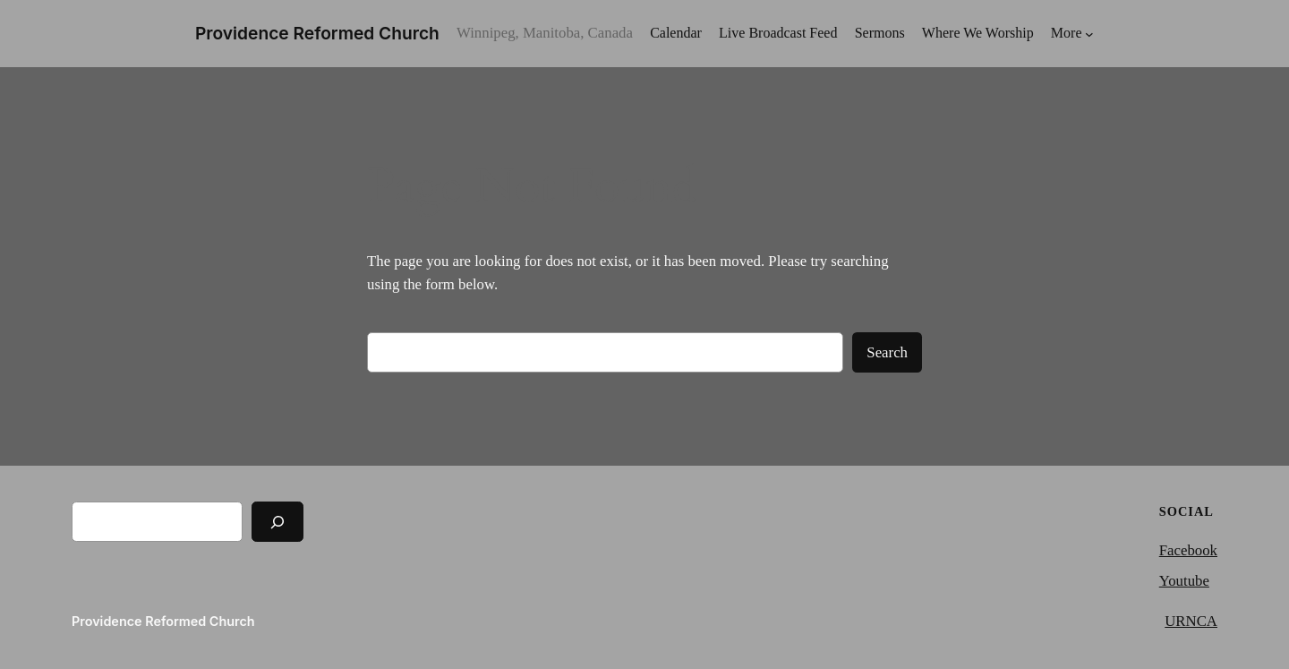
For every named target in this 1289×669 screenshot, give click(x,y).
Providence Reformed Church (317, 33)
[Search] (277, 522)
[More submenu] (1072, 33)
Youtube (1184, 580)
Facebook (1188, 550)
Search (887, 352)
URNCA (1191, 621)
